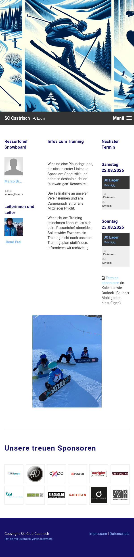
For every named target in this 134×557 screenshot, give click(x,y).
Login (38, 118)
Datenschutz (120, 534)
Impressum (98, 534)
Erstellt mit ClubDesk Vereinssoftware (28, 538)
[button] (116, 193)
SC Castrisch (17, 118)
